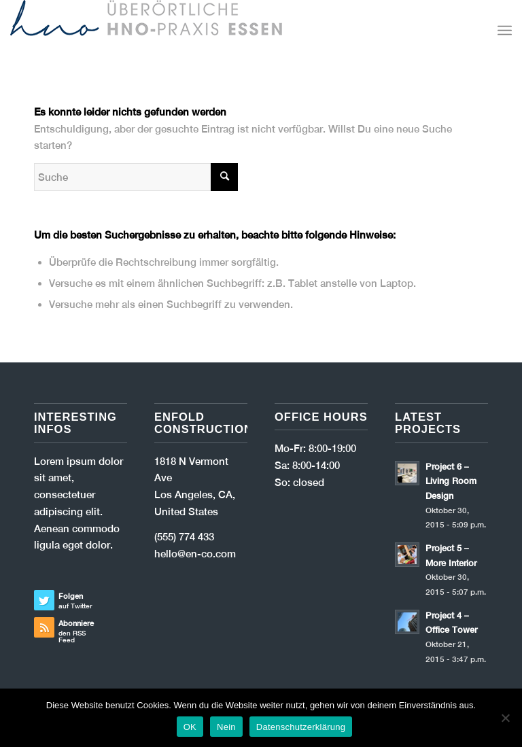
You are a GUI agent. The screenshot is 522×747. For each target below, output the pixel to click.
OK (190, 727)
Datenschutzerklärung (300, 727)
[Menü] (505, 30)
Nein (226, 727)
